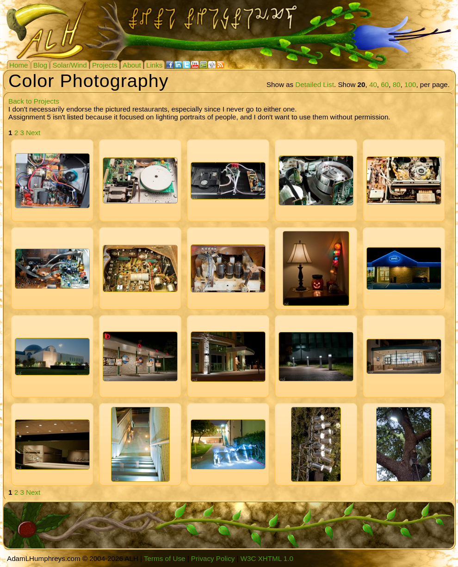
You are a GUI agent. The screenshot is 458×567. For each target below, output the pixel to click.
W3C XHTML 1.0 (267, 558)
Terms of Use (164, 558)
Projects (105, 65)
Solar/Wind (69, 65)
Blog (40, 65)
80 (397, 84)
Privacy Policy (213, 558)
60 (385, 84)
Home (18, 65)
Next (33, 133)
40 (373, 84)
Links (154, 65)
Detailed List (314, 84)
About (132, 65)
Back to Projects (33, 101)
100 (410, 84)
